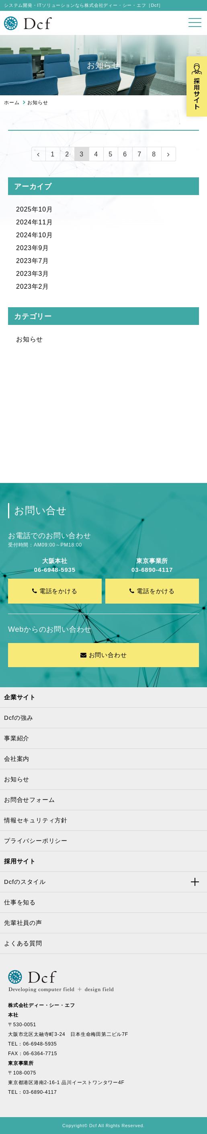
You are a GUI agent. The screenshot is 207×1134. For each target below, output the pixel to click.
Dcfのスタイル (25, 881)
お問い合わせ (103, 654)
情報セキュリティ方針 (36, 820)
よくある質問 (23, 943)
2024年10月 (34, 235)
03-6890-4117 (40, 1092)
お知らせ (29, 339)
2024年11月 (34, 222)
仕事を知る (20, 902)
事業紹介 (16, 738)
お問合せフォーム (29, 799)
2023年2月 (32, 286)
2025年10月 (34, 209)
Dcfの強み (18, 717)
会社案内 (16, 758)
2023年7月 (32, 260)
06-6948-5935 (40, 1044)
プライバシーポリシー (36, 840)
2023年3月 (32, 273)
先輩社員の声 (23, 922)
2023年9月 (32, 247)
